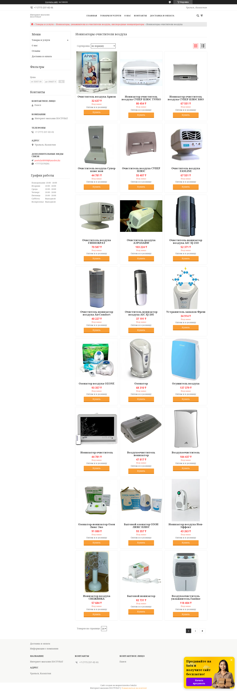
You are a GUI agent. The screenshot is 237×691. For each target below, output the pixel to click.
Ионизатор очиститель (96, 452)
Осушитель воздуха (186, 383)
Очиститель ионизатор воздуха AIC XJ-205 (141, 313)
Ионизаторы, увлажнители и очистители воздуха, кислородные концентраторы (100, 24)
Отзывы (36, 50)
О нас (127, 15)
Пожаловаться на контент (134, 688)
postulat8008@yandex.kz (47, 160)
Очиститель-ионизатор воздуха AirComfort (96, 313)
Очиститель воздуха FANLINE (185, 169)
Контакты (140, 15)
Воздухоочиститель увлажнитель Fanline (185, 597)
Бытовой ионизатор (141, 596)
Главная (91, 15)
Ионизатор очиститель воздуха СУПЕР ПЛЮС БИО (186, 98)
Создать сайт (51, 2)
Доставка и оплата (162, 15)
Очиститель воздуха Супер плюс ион (96, 169)
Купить (97, 112)
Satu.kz (133, 685)
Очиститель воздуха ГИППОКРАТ (96, 241)
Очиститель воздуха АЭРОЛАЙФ (141, 241)
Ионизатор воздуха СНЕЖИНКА (96, 597)
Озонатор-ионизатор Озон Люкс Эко (96, 525)
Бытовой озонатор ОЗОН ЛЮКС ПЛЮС (141, 525)
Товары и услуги (110, 15)
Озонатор (141, 383)
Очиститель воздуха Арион (97, 96)
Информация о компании (44, 648)
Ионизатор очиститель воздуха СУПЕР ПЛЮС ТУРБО (141, 98)
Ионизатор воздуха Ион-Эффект (186, 525)
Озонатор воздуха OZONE (96, 383)
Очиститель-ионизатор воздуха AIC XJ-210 (185, 241)
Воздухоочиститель (186, 452)
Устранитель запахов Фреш (185, 311)
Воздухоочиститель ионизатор (141, 454)
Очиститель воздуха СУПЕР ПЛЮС (141, 169)
